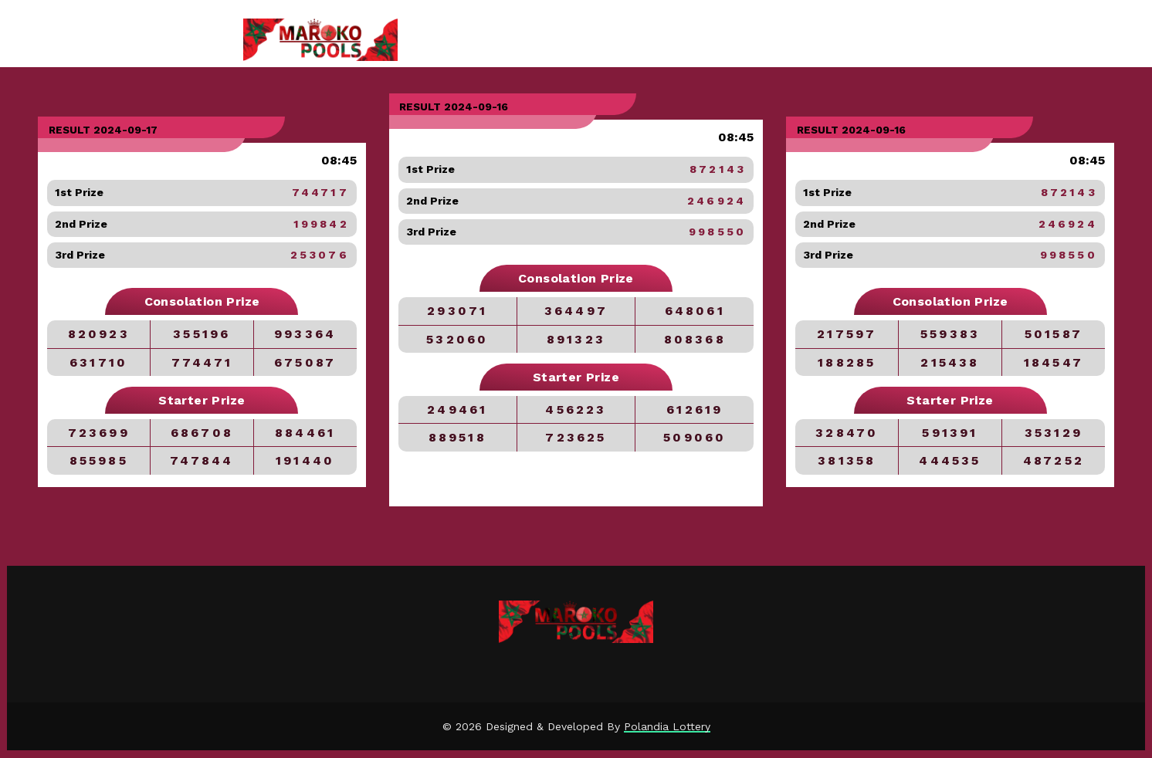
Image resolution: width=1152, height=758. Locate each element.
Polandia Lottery (667, 726)
